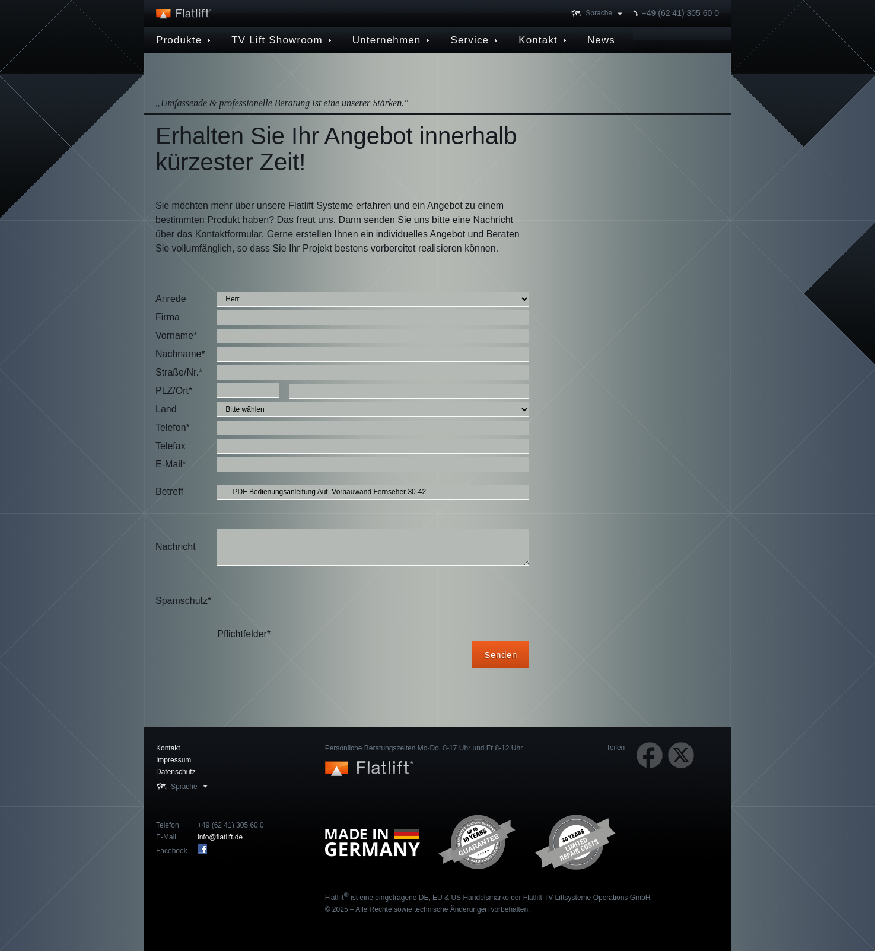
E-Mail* (170, 464)
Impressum (173, 760)
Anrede (170, 299)
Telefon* (172, 427)
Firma (167, 317)
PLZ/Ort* (173, 391)
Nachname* (180, 354)
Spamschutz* (183, 601)
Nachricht (175, 547)
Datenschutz (176, 772)
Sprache (599, 13)
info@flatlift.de (220, 837)
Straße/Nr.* (178, 372)
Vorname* (176, 335)
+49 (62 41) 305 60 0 (680, 13)
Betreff (169, 491)
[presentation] (307, 601)
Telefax (170, 446)
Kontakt (168, 748)
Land (166, 409)
